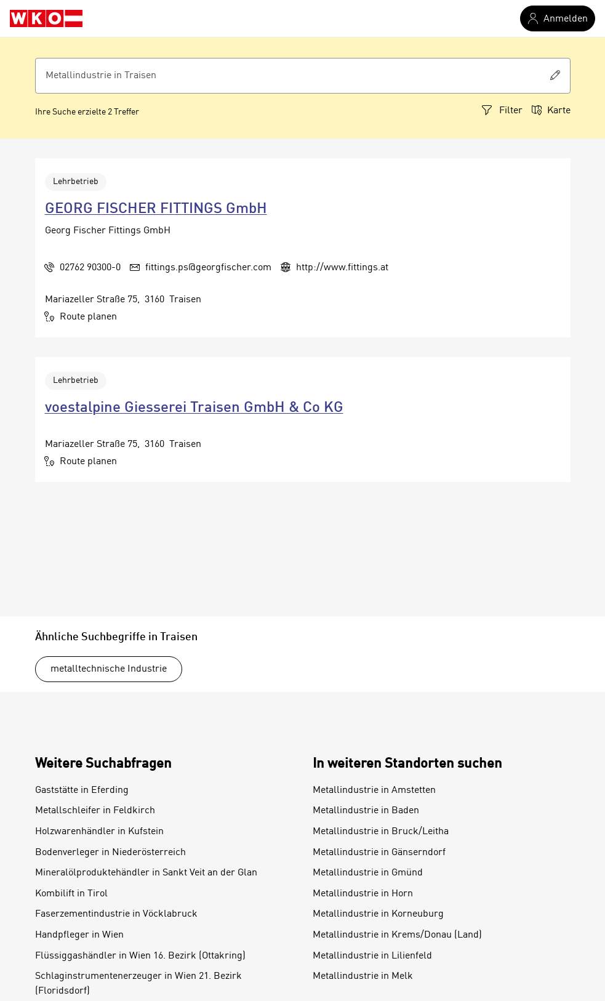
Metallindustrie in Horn (363, 894)
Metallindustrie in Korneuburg (378, 914)
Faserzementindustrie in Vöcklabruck (116, 914)
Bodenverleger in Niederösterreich (110, 853)
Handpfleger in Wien (79, 935)
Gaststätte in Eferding (82, 790)
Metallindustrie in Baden (366, 811)
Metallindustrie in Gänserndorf (379, 853)
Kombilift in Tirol (71, 894)
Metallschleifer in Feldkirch (95, 811)
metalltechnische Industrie (108, 669)
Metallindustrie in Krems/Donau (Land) (397, 935)
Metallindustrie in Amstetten (374, 790)
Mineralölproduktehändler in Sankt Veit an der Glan (146, 873)
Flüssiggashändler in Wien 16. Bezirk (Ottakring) (140, 956)
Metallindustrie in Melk (363, 976)
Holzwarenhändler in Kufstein (99, 832)
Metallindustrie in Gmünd (368, 873)
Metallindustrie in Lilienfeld (372, 956)
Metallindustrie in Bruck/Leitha (381, 832)
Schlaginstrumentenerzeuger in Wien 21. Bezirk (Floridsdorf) (138, 983)
